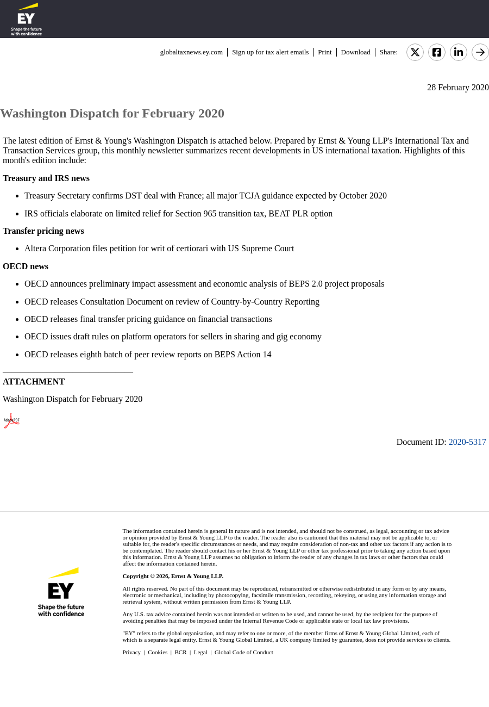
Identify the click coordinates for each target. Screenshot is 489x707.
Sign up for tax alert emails (270, 52)
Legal (201, 652)
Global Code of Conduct (244, 652)
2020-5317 (467, 441)
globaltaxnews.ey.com (191, 52)
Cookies (157, 652)
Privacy (131, 652)
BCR (181, 652)
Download (356, 52)
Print (324, 52)
